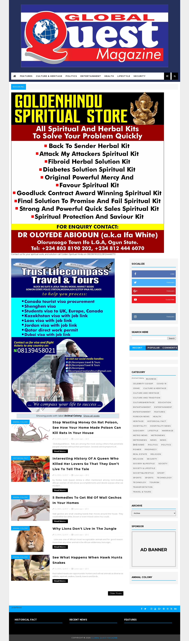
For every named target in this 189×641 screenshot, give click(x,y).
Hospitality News (160, 426)
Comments (169, 347)
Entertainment (90, 76)
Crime (136, 388)
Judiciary (138, 431)
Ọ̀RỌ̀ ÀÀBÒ (138, 445)
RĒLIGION (138, 459)
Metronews (158, 435)
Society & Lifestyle (144, 468)
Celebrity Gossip (143, 383)
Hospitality (140, 426)
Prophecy (151, 449)
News (153, 440)
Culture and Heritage (146, 393)
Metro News (140, 435)
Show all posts (91, 415)
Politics (71, 76)
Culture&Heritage (144, 402)
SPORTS (149, 478)
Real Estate (140, 454)
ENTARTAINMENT (142, 407)
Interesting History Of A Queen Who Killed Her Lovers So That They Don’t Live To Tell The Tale (85, 464)
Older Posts (116, 593)
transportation (143, 487)
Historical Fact (20, 458)
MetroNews (140, 440)
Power (137, 449)
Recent (137, 347)
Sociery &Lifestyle (144, 463)
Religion (156, 454)
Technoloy (139, 482)
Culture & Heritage (49, 76)
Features (26, 76)
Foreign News (141, 416)
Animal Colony (20, 422)
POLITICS (166, 445)
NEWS (163, 440)
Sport (161, 473)
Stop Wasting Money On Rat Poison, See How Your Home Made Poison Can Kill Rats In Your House (86, 427)
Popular (154, 347)
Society (162, 463)
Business (151, 379)
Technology (164, 478)
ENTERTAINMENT (142, 412)
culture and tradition (146, 398)
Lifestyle (123, 76)
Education (164, 402)
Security (139, 76)
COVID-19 (162, 383)
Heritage (138, 421)
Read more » (60, 451)
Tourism (154, 482)
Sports (137, 478)
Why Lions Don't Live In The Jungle (84, 529)
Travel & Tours (142, 492)
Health (109, 76)
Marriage (167, 431)
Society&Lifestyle (143, 473)
